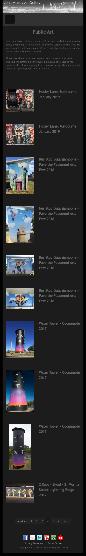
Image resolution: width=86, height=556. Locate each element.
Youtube (46, 538)
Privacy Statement (35, 543)
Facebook (25, 538)
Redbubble (60, 538)
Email (32, 538)
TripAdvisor (53, 538)
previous (22, 521)
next (66, 521)
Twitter (39, 538)
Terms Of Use (55, 543)
